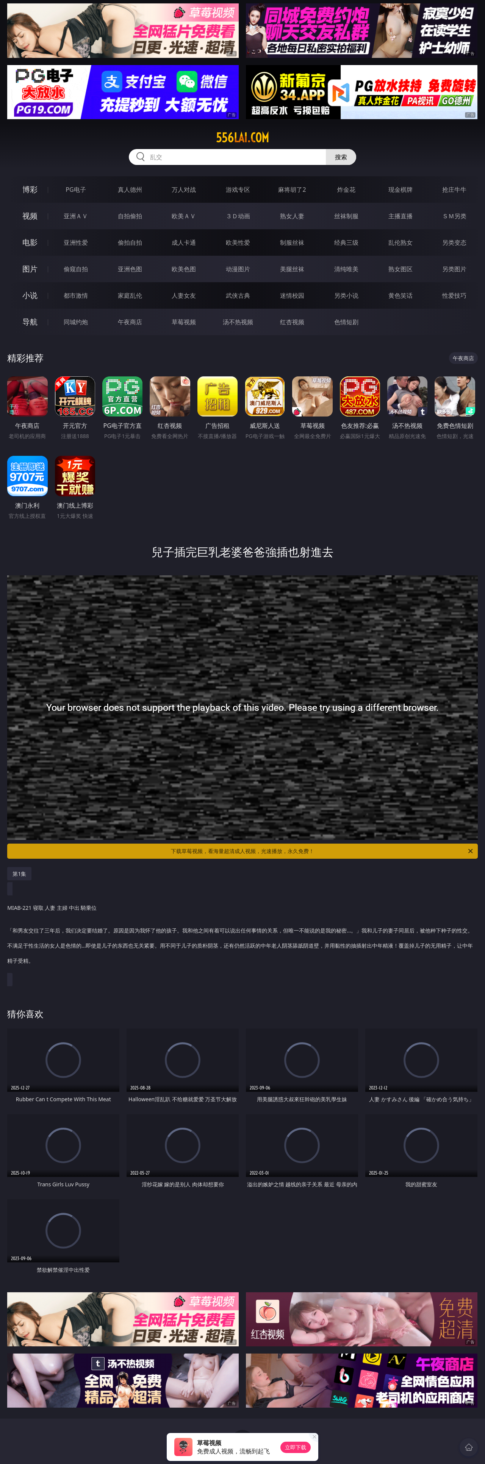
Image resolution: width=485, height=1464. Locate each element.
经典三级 (346, 242)
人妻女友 (184, 295)
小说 (30, 295)
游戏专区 (238, 189)
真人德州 (130, 189)
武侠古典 (238, 295)
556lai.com (242, 137)
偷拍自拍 (130, 242)
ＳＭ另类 (454, 216)
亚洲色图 (130, 269)
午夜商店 (130, 322)
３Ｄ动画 (238, 216)
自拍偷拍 (130, 216)
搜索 (341, 157)
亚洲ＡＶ (76, 216)
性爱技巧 (454, 295)
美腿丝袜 (292, 269)
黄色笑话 (400, 295)
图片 (30, 269)
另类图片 (454, 269)
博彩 (30, 189)
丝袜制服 (346, 216)
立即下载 (295, 1447)
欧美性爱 (238, 242)
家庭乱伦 (130, 295)
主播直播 (400, 216)
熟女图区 (400, 269)
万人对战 (184, 189)
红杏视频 (292, 322)
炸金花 (346, 189)
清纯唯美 (346, 269)
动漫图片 (238, 269)
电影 (30, 242)
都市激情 (76, 295)
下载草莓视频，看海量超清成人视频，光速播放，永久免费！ (322, 851)
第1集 (19, 873)
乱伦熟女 (400, 242)
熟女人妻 (292, 216)
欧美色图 (184, 269)
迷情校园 (292, 295)
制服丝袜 (292, 242)
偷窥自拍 (76, 269)
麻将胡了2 (292, 189)
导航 (30, 322)
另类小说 (346, 295)
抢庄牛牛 (454, 189)
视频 (30, 216)
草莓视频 (184, 322)
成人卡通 (184, 242)
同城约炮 (76, 322)
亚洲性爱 (76, 242)
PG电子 (76, 189)
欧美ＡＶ (184, 216)
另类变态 (454, 242)
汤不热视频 (238, 322)
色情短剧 (346, 322)
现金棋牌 (400, 189)
